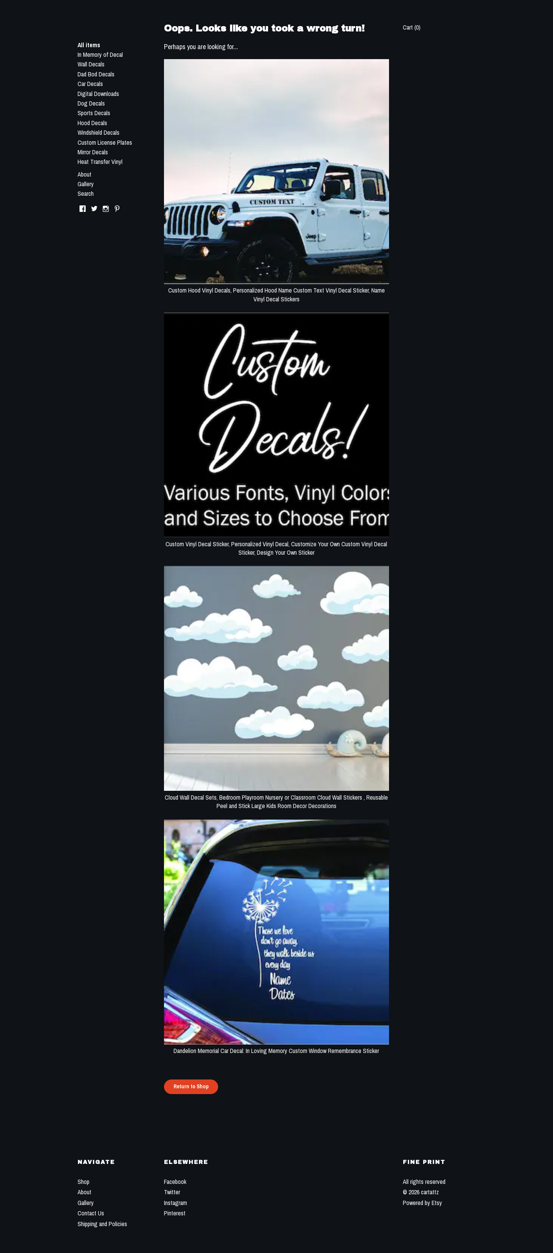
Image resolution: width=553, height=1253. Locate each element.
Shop (83, 1181)
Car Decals (90, 83)
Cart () (412, 27)
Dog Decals (91, 103)
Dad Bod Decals (96, 74)
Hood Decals (92, 123)
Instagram (175, 1202)
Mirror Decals (93, 152)
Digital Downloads (98, 93)
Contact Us (91, 1213)
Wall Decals (91, 64)
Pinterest (174, 1213)
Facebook (175, 1181)
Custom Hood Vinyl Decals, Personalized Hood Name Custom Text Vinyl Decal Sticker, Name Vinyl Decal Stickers (276, 290)
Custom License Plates (105, 142)
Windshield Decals (98, 132)
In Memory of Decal (100, 54)
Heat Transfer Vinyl (100, 161)
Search (86, 193)
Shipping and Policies (102, 1224)
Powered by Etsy (422, 1202)
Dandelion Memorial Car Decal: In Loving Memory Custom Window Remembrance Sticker (276, 1046)
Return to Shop (191, 1086)
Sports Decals (94, 113)
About (84, 174)
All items (89, 45)
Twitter (172, 1192)
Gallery (86, 184)
